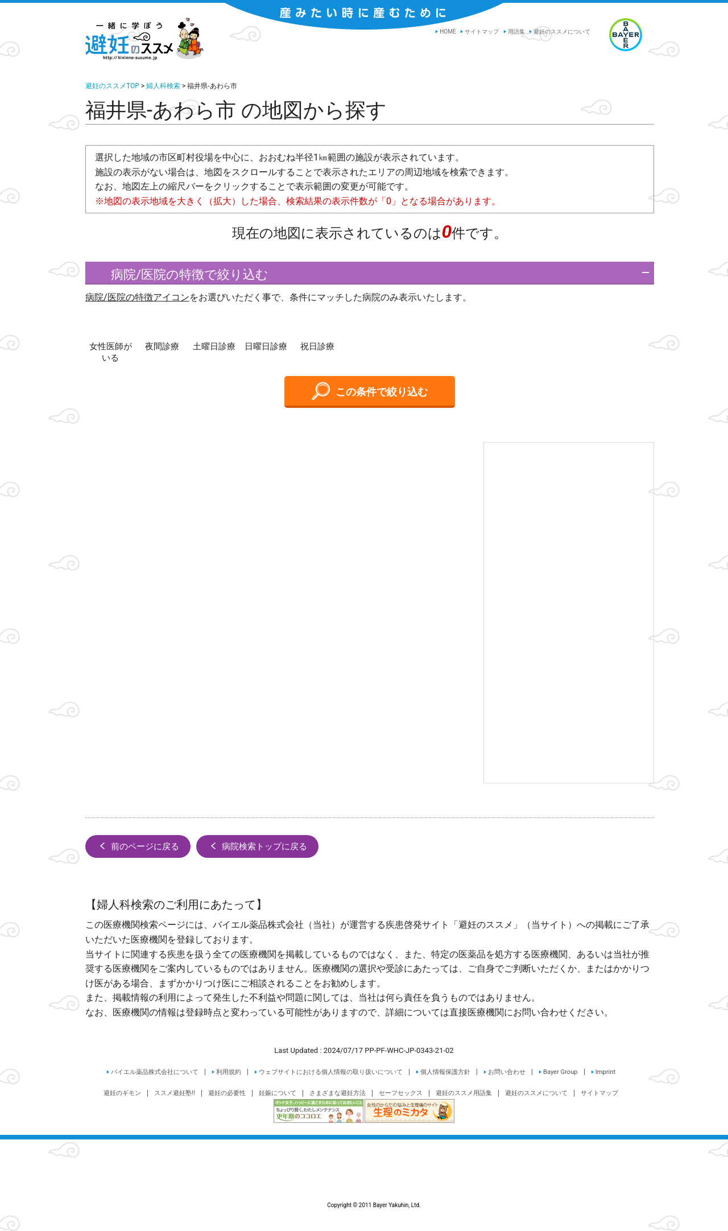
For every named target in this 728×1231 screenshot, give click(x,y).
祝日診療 (317, 346)
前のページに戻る (138, 846)
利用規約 (228, 1072)
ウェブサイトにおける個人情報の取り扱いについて (331, 1072)
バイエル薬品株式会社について (154, 1072)
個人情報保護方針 (445, 1072)
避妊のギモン (122, 1093)
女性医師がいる (110, 352)
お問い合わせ (507, 1072)
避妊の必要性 (227, 1093)
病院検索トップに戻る (257, 846)
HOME (448, 31)
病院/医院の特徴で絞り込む (179, 274)
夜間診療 (162, 346)
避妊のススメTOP (112, 86)
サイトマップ (482, 31)
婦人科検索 (163, 86)
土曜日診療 (214, 346)
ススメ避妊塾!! (174, 1093)
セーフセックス (401, 1093)
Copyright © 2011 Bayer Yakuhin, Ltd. (364, 1178)
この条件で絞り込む (370, 391)
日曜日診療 (266, 346)
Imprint (605, 1072)
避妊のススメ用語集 (464, 1093)
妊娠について (277, 1093)
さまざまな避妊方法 (337, 1093)
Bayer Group (560, 1072)
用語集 (516, 31)
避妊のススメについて (561, 31)
